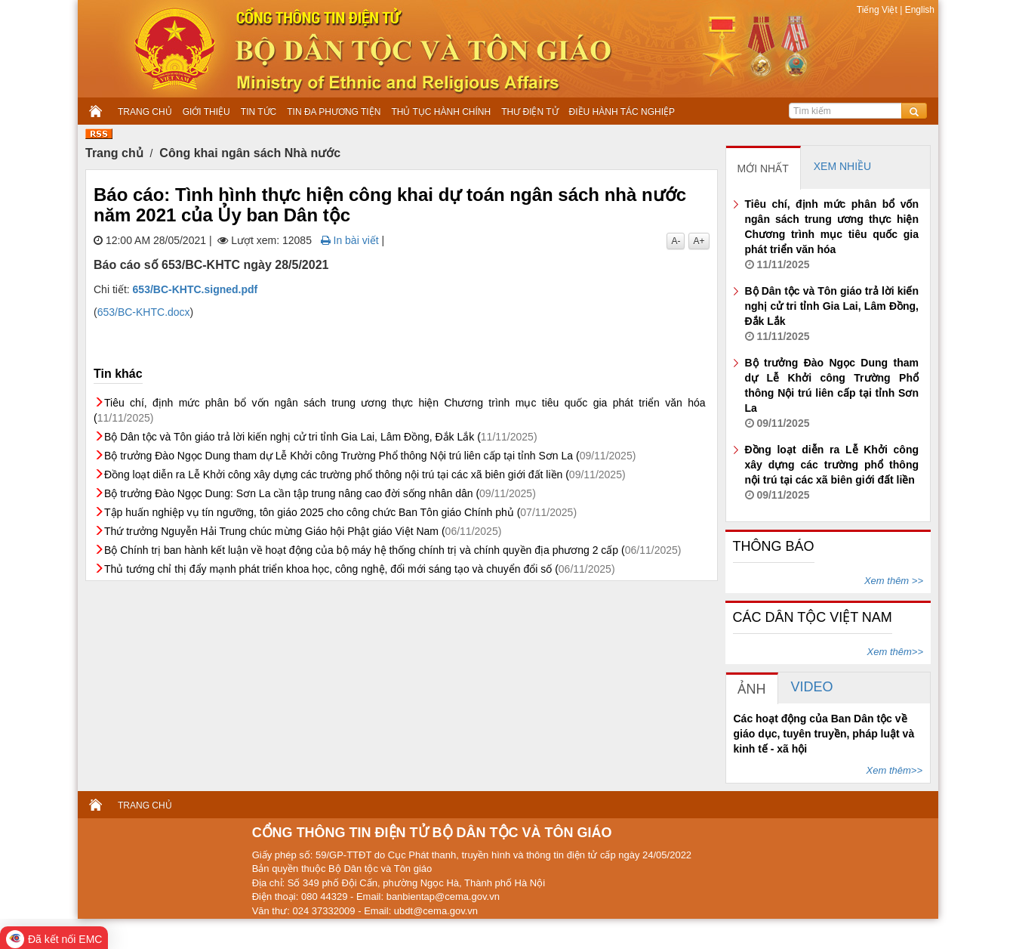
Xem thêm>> (895, 651)
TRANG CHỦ (145, 112)
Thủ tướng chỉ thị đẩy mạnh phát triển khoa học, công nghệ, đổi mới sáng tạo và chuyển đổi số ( (359, 569)
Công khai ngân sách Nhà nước (249, 153)
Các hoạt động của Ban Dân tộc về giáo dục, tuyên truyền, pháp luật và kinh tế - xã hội (824, 734)
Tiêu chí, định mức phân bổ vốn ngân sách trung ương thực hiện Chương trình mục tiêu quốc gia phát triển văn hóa (832, 234)
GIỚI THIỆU (206, 112)
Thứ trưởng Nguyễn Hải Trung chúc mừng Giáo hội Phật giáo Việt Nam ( (302, 531)
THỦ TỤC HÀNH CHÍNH (441, 112)
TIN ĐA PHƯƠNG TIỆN (333, 112)
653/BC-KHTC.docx (143, 312)
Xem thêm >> (893, 580)
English (918, 10)
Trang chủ (114, 153)
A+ (698, 241)
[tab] (763, 168)
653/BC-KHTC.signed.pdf (195, 289)
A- (675, 241)
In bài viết (350, 240)
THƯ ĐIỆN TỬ (529, 112)
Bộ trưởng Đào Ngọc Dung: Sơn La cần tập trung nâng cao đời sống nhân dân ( (320, 493)
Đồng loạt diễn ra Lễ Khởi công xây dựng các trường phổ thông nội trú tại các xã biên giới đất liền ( (365, 474)
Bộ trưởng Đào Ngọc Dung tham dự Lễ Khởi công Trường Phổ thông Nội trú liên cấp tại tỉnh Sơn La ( (370, 456)
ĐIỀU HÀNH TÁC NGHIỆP (622, 112)
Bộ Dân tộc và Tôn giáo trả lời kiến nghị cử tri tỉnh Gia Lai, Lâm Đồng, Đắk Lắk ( (320, 437)
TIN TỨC (258, 112)
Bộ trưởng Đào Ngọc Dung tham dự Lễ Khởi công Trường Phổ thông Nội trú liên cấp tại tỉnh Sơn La (832, 393)
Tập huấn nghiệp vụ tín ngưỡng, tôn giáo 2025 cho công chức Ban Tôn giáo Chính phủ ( (340, 512)
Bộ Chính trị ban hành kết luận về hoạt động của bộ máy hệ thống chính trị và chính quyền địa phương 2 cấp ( (392, 550)
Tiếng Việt (878, 10)
